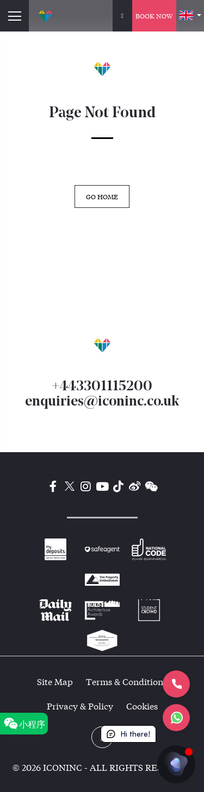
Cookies (142, 706)
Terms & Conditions (126, 681)
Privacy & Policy (80, 706)
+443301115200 (102, 386)
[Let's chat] (176, 717)
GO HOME (102, 196)
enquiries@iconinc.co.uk (102, 402)
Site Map (55, 681)
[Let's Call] (176, 684)
